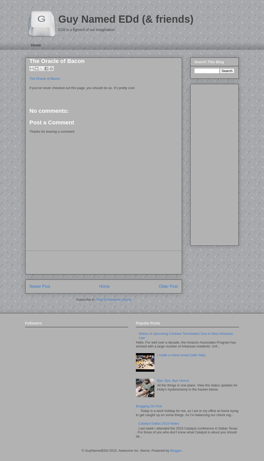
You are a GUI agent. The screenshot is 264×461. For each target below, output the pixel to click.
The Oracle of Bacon (57, 61)
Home (36, 45)
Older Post (168, 286)
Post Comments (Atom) (113, 299)
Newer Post (39, 286)
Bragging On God (149, 406)
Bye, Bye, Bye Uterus (173, 381)
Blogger (176, 450)
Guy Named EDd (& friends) (126, 19)
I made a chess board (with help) (181, 355)
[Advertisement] (103, 262)
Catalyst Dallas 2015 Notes (158, 423)
